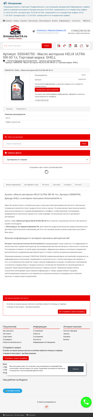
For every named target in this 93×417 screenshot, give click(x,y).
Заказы (66, 334)
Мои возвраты (45, 21)
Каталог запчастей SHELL (50, 61)
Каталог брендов (70, 331)
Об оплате (45, 185)
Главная (7, 21)
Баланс (55, 21)
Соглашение (38, 337)
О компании (38, 331)
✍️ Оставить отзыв (12, 391)
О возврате (67, 185)
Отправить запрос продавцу (72, 312)
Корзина (23, 21)
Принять (76, 369)
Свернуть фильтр (13, 153)
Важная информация (13, 185)
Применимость (21, 109)
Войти (86, 21)
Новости (36, 334)
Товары (16, 21)
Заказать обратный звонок (79, 33)
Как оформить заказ (31, 185)
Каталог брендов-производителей (22, 61)
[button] (86, 402)
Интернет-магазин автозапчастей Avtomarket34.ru (25, 244)
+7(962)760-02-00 (80, 30)
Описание (9, 109)
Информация (64, 21)
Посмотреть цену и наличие (47, 90)
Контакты (76, 21)
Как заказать (8, 331)
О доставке (56, 185)
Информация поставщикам (44, 342)
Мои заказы (33, 21)
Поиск (46, 46)
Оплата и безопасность (12, 342)
